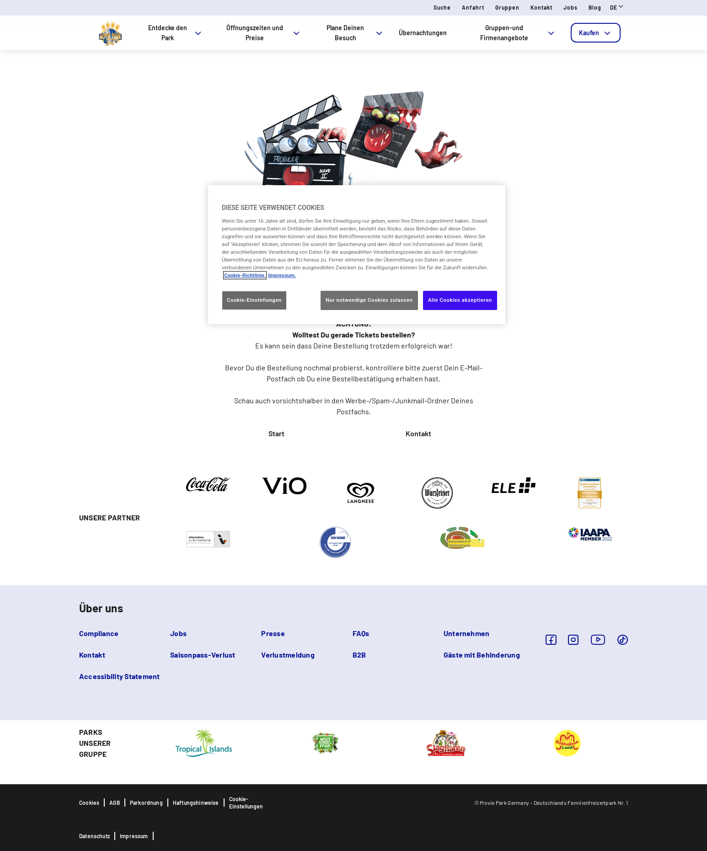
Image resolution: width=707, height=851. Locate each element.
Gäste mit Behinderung (482, 654)
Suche (442, 7)
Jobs (570, 7)
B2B (359, 654)
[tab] (595, 32)
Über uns (101, 608)
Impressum (134, 836)
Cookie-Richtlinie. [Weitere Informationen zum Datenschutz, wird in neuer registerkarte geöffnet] (245, 275)
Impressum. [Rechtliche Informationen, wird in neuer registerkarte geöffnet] (282, 275)
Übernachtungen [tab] (423, 33)
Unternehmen (467, 633)
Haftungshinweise (196, 802)
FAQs (361, 633)
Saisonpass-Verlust (202, 654)
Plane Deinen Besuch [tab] (355, 33)
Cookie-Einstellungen (246, 802)
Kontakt (541, 7)
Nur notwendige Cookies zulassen (369, 300)
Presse (272, 633)
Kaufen (595, 32)
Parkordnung (146, 802)
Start (276, 433)
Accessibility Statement (119, 676)
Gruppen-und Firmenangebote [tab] (518, 33)
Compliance (98, 633)
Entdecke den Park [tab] (175, 33)
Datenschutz (94, 836)
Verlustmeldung (287, 654)
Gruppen (507, 7)
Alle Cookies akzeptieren (460, 300)
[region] (356, 254)
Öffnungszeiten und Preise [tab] (263, 33)
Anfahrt (473, 7)
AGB (114, 802)
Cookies (89, 802)
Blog (595, 7)
